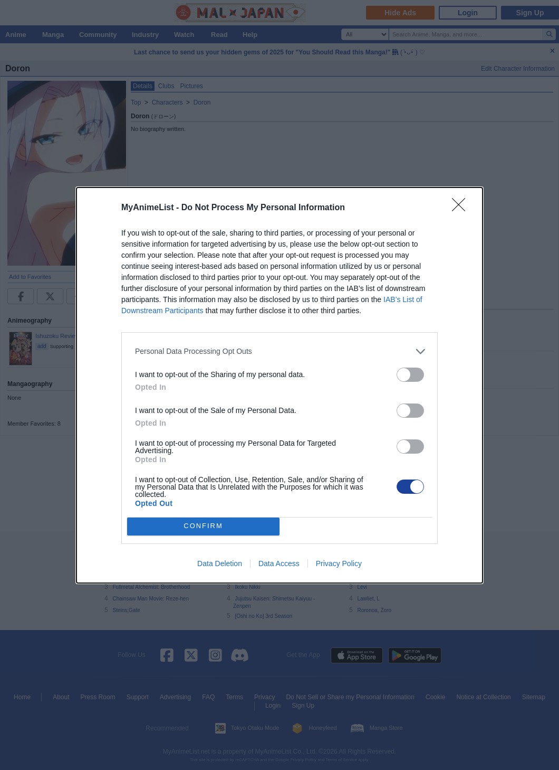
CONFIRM (203, 526)
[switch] (410, 375)
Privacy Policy (339, 563)
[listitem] (279, 351)
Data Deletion (219, 563)
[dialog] (279, 385)
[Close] (462, 208)
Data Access (279, 563)
